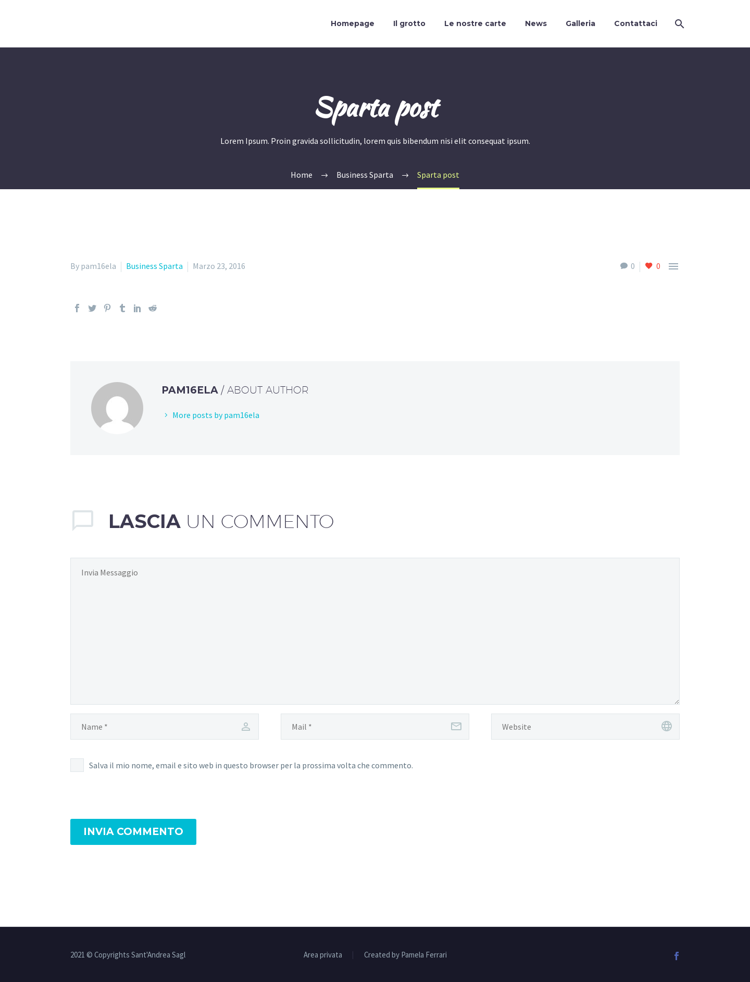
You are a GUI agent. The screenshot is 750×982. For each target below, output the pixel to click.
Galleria (580, 23)
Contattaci (635, 23)
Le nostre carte (475, 23)
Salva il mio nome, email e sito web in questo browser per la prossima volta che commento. (251, 765)
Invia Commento (133, 832)
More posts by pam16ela (215, 415)
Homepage (352, 23)
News (536, 23)
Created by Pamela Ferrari (405, 955)
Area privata (323, 955)
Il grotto (409, 23)
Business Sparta (154, 266)
